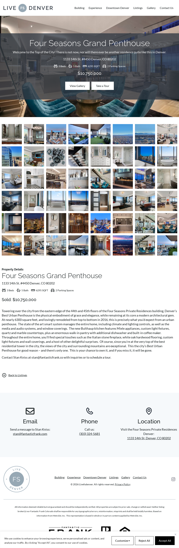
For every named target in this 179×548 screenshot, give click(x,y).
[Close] (175, 534)
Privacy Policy (122, 484)
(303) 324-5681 (89, 434)
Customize (121, 540)
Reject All (144, 540)
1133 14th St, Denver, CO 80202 (149, 438)
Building (79, 7)
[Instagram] (173, 479)
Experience (95, 7)
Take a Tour (102, 85)
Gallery (151, 7)
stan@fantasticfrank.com (30, 434)
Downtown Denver (117, 7)
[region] (89, 539)
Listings (138, 7)
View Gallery (77, 85)
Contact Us (166, 7)
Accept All (165, 540)
